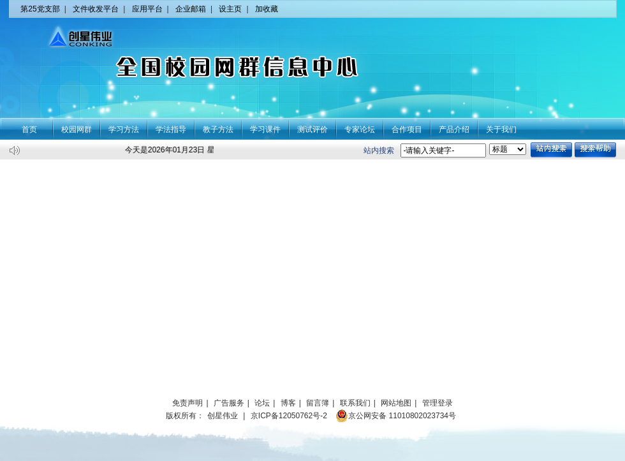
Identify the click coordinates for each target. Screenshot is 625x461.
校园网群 (76, 129)
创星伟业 (222, 415)
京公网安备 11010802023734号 (395, 415)
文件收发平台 (96, 8)
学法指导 (171, 129)
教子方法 (218, 129)
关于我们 (501, 129)
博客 (288, 403)
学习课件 (265, 129)
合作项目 (407, 129)
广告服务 (229, 403)
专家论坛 (359, 129)
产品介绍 (454, 129)
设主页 (230, 8)
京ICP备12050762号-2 (289, 415)
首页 (29, 129)
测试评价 (312, 129)
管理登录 (437, 403)
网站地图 (396, 403)
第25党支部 (39, 8)
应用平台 (147, 8)
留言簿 (317, 403)
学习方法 (123, 129)
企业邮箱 (190, 8)
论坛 (262, 403)
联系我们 (355, 403)
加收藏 (266, 8)
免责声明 (187, 403)
